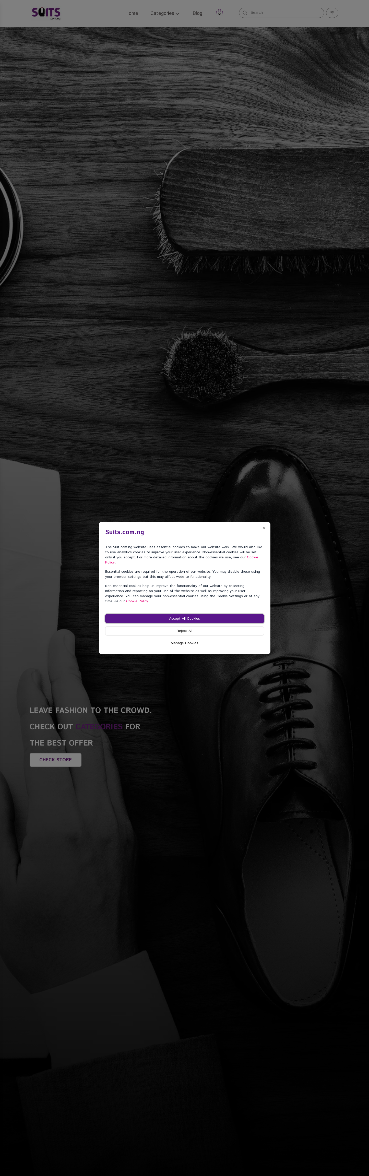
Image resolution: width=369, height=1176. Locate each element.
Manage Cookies (184, 643)
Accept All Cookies (184, 618)
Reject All (184, 630)
